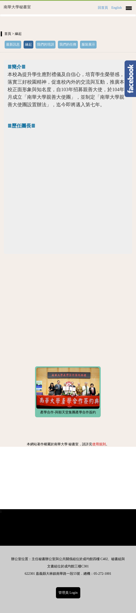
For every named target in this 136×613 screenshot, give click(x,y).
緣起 (28, 44)
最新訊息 (13, 44)
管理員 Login (68, 592)
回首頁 (103, 8)
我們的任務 (67, 44)
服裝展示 (88, 44)
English (116, 8)
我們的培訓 (45, 44)
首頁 (7, 34)
